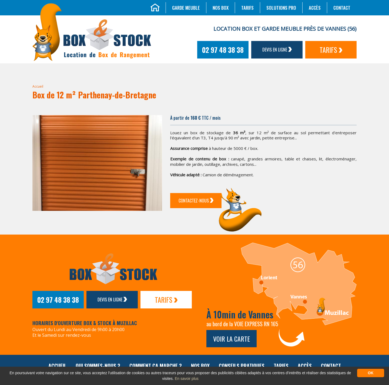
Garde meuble (186, 7)
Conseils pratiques (241, 366)
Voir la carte (231, 338)
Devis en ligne (277, 49)
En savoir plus (187, 378)
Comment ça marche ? (155, 366)
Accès (315, 7)
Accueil (37, 86)
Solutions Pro (281, 7)
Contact (341, 7)
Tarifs (247, 7)
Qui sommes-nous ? (98, 366)
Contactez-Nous (196, 200)
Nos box (221, 7)
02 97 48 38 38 (223, 50)
